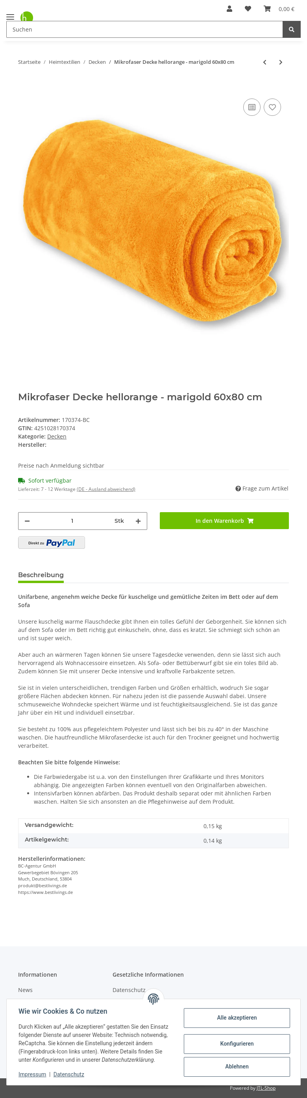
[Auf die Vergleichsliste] (252, 107)
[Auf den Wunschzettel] (272, 107)
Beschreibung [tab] (41, 575)
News (25, 990)
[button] (229, 9)
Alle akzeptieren (236, 1014)
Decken (57, 436)
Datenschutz (69, 1074)
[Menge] (72, 521)
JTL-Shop (266, 1088)
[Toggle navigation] (10, 14)
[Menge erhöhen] (138, 521)
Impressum (33, 1074)
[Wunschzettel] (248, 9)
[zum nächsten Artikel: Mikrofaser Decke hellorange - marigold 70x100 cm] (281, 62)
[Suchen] (144, 29)
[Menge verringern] (27, 521)
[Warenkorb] (279, 9)
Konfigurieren (236, 1040)
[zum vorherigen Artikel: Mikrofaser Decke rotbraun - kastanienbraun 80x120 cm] (265, 62)
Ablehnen (236, 1062)
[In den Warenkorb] (24, 84)
